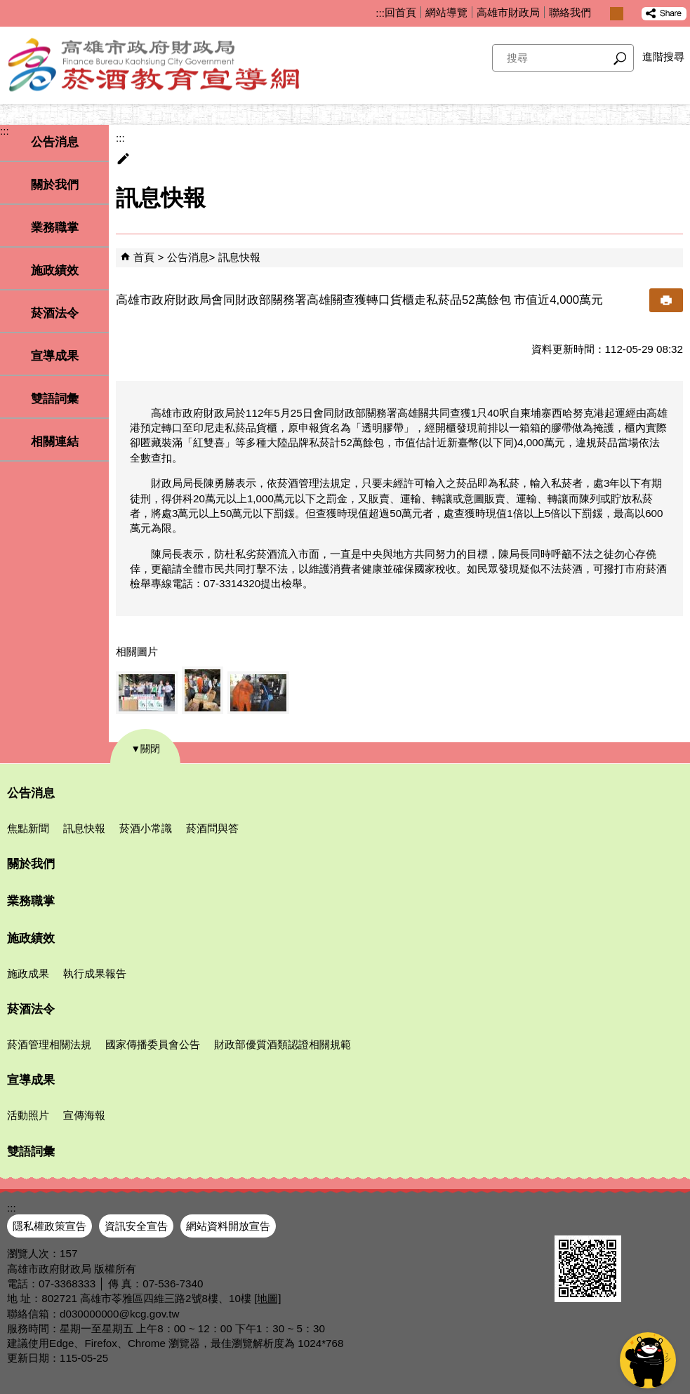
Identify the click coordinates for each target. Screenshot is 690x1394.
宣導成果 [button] (55, 356)
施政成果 (28, 973)
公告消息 (188, 257)
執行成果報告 (94, 973)
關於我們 (55, 185)
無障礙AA (639, 1218)
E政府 (570, 1217)
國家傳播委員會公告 (152, 1044)
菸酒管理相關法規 (49, 1044)
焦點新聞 (28, 828)
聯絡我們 (570, 12)
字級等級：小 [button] (602, 14)
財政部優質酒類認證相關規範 (282, 1044)
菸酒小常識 (145, 828)
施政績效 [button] (55, 270)
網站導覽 (446, 12)
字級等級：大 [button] (631, 14)
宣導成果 (31, 1080)
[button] (620, 58)
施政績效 (31, 938)
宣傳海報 (84, 1115)
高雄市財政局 (508, 12)
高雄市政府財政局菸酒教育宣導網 (175, 65)
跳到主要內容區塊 (7, 7)
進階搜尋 (663, 56)
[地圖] (267, 1298)
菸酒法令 (31, 1009)
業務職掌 (55, 227)
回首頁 (400, 12)
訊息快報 (239, 257)
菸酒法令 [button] (55, 313)
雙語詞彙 (55, 399)
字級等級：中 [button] (616, 13)
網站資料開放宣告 (228, 1226)
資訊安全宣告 (136, 1226)
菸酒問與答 (212, 828)
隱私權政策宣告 (49, 1226)
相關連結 (55, 441)
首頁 (143, 257)
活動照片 (28, 1115)
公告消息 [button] (55, 142)
